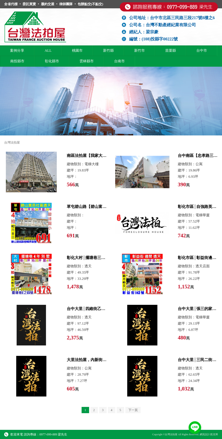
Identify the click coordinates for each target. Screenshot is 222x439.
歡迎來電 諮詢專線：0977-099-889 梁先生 (35, 434)
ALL (48, 51)
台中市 (201, 51)
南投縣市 (17, 61)
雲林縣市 (86, 61)
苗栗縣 (170, 51)
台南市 (119, 61)
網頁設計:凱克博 (209, 434)
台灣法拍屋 (12, 142)
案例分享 (17, 51)
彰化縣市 (52, 61)
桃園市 (77, 51)
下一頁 (133, 410)
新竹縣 (108, 51)
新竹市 (139, 51)
